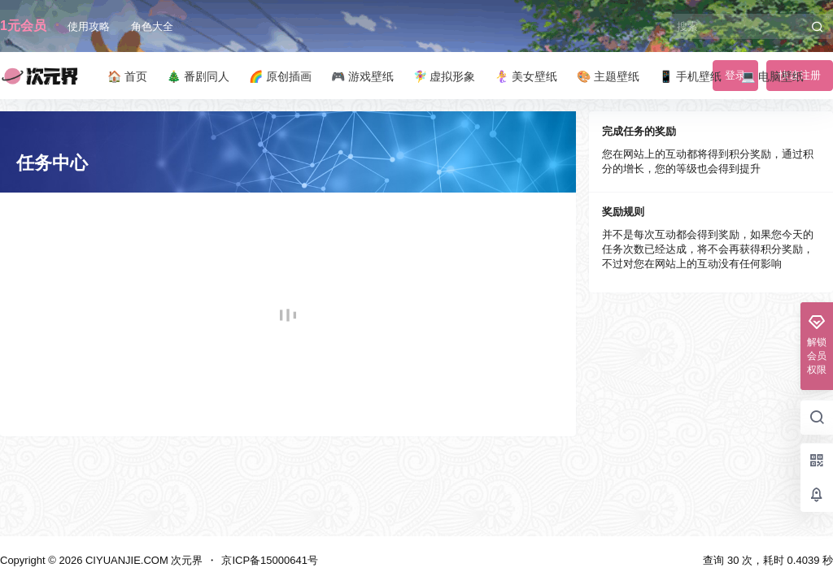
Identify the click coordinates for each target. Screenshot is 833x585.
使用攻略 (89, 26)
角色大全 (152, 26)
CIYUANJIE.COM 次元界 (142, 560)
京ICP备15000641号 (269, 560)
